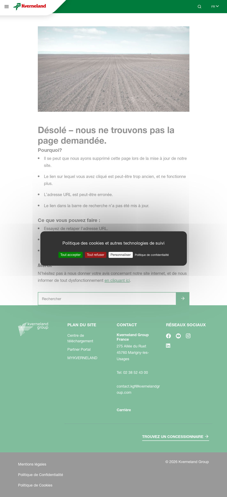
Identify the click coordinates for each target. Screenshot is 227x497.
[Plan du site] (6, 6)
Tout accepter (70, 255)
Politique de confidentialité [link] (152, 255)
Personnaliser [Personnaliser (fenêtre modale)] (121, 255)
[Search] (199, 6)
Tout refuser (95, 255)
